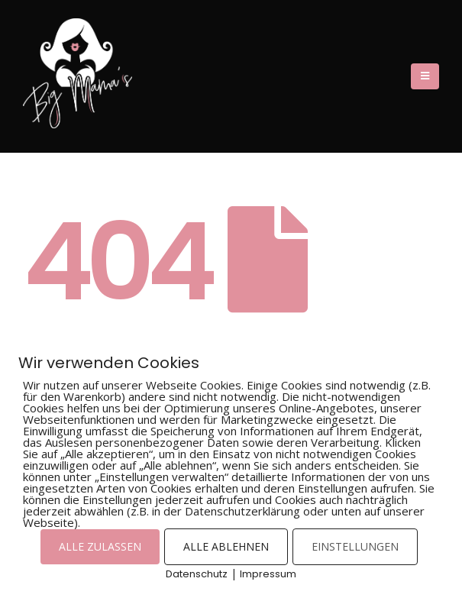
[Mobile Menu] (425, 76)
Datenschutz (197, 574)
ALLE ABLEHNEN (226, 546)
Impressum (268, 574)
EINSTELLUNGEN (355, 546)
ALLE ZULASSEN (100, 546)
